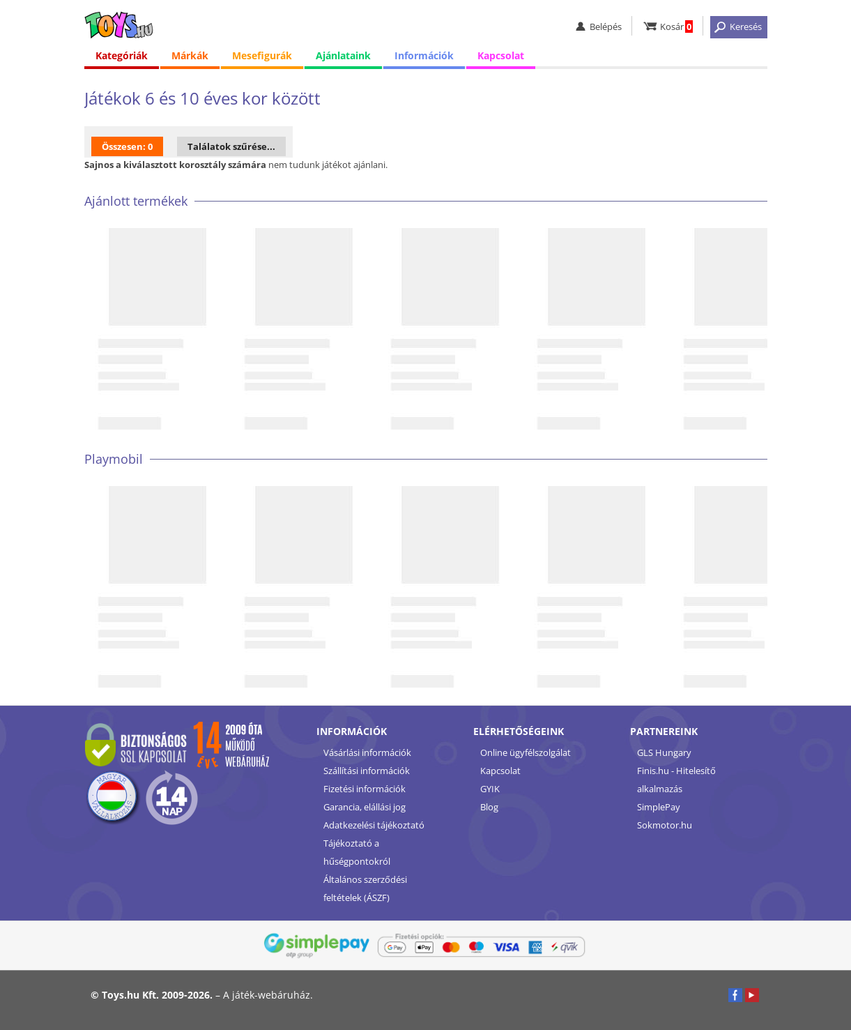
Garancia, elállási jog (364, 807)
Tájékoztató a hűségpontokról (356, 852)
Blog (489, 807)
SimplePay (658, 807)
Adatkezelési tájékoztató (373, 825)
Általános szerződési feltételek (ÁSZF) (365, 888)
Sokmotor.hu (664, 825)
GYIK (490, 788)
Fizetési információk (364, 788)
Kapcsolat (500, 55)
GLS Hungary (664, 752)
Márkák (189, 55)
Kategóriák (121, 55)
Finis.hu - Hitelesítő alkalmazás (676, 779)
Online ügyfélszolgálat (525, 752)
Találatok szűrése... (231, 146)
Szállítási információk (366, 770)
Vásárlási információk (367, 752)
